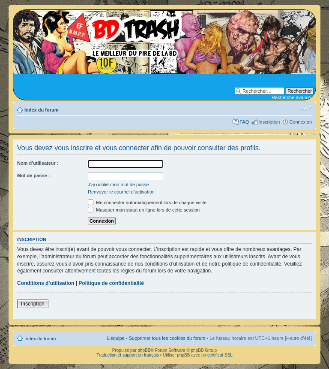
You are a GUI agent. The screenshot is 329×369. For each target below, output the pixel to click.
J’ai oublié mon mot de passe (118, 184)
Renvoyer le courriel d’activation (121, 191)
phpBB (144, 350)
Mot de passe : (33, 175)
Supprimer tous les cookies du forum (167, 338)
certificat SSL (220, 355)
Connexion (300, 121)
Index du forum (41, 109)
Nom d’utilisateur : (38, 163)
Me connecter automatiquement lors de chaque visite (147, 202)
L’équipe (116, 338)
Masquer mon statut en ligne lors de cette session (144, 209)
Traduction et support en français (127, 355)
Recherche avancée (293, 97)
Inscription (269, 121)
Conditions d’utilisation (45, 283)
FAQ (244, 121)
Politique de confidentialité (111, 283)
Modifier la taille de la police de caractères (305, 108)
